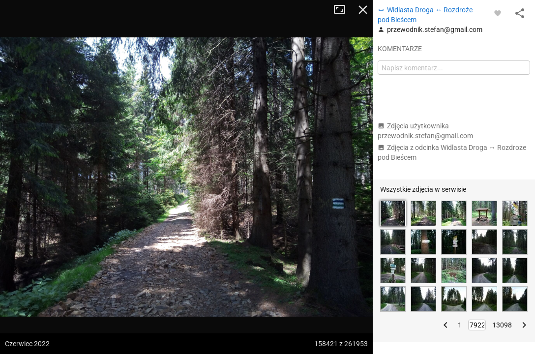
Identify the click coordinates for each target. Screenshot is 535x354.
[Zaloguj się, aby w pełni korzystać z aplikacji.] (497, 13)
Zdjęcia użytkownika (425, 131)
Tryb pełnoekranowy (343, 10)
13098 (502, 325)
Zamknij (363, 10)
